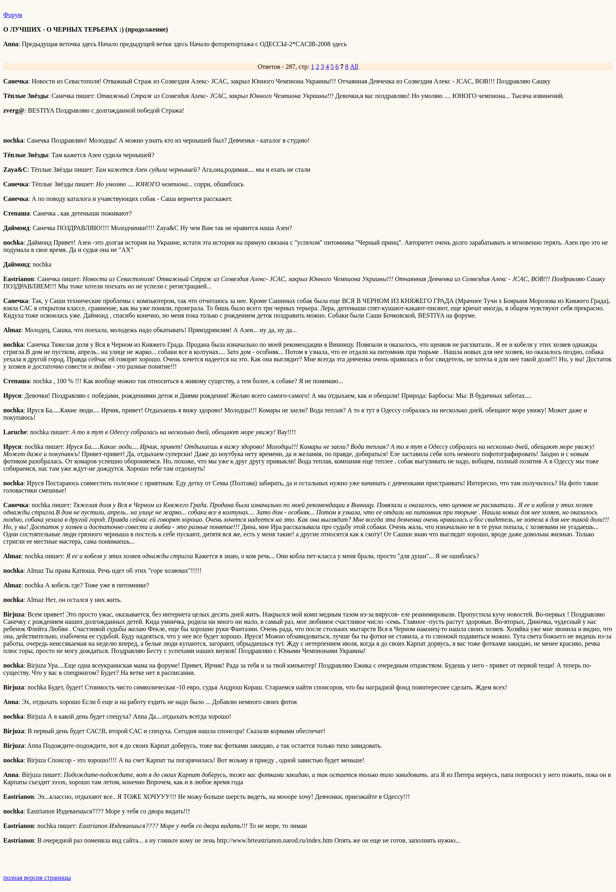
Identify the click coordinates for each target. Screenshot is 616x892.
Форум (12, 14)
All (354, 66)
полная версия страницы (37, 877)
